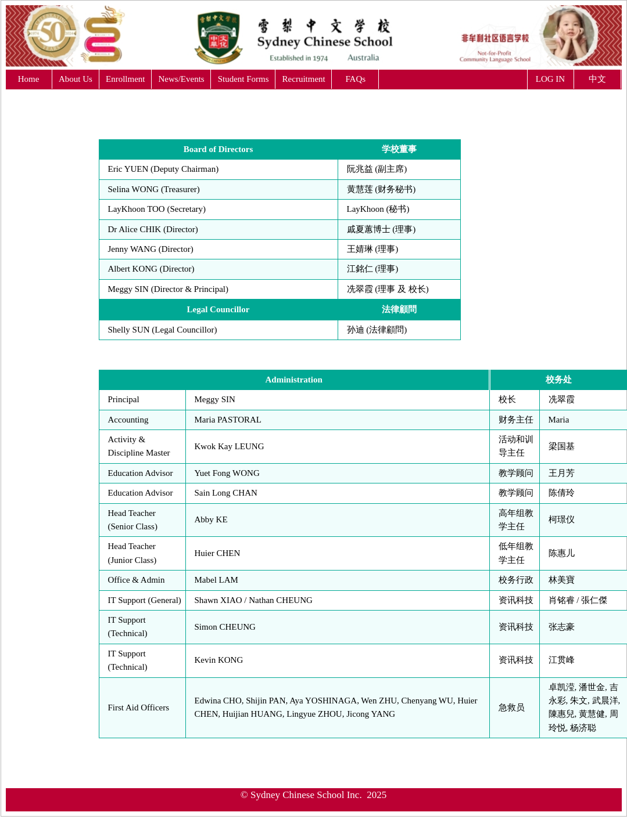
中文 (597, 79)
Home (29, 79)
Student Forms (243, 79)
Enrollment (125, 79)
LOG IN (550, 79)
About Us (75, 79)
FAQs (355, 79)
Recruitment (303, 79)
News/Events (182, 79)
